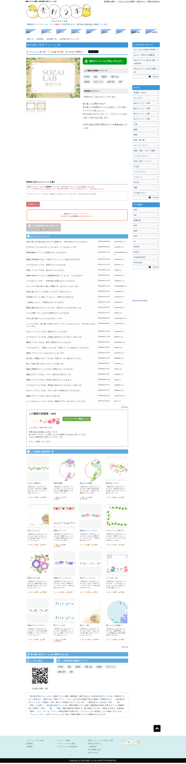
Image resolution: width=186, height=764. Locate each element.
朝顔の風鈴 (58, 484)
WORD (136, 247)
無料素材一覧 (52, 39)
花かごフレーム (33, 532)
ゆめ (53, 415)
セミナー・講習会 (63, 742)
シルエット (138, 177)
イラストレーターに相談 (66, 745)
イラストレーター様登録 (126, 1)
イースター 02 (111, 579)
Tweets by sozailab (139, 301)
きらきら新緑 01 (34, 484)
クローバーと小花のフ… (116, 532)
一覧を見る (124, 408)
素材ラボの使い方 (154, 1)
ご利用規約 (92, 748)
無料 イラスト (59, 700)
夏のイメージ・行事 (142, 108)
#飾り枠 (110, 82)
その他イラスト (140, 193)
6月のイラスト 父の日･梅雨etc (145, 70)
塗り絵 (136, 182)
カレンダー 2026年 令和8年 (145, 50)
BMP (136, 231)
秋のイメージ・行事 (142, 114)
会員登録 (48, 187)
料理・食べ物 (139, 140)
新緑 (32, 706)
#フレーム (98, 82)
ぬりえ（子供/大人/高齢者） (145, 55)
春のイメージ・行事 (142, 103)
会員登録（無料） (110, 1)
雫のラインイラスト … (89, 579)
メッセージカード (141, 156)
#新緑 (104, 77)
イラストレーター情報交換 (67, 748)
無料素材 (40, 39)
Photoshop (138, 262)
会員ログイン (141, 1)
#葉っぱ (114, 77)
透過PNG (137, 220)
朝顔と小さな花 (33, 579)
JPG (135, 210)
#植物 (86, 82)
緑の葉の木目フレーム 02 (40, 697)
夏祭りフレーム (60, 532)
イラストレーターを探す (35, 742)
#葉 (95, 77)
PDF (135, 236)
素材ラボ (30, 39)
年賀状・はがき (140, 92)
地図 (135, 187)
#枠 (120, 82)
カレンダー (138, 98)
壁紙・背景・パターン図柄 (144, 151)
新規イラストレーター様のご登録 (100, 742)
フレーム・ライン (50, 713)
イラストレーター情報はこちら (76, 420)
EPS (135, 225)
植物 (135, 129)
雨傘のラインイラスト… (37, 627)
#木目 (86, 77)
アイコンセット (140, 172)
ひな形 (136, 166)
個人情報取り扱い (94, 751)
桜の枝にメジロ (112, 484)
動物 (135, 135)
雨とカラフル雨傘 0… (115, 627)
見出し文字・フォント (143, 161)
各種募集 (29, 748)
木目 (110, 703)
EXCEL (137, 252)
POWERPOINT (140, 257)
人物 (135, 124)
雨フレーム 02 (59, 627)
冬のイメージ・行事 (142, 119)
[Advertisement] (128, 8)
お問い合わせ (93, 754)
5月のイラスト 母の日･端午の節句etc (145, 61)
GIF (135, 215)
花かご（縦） (85, 627)
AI (134, 241)
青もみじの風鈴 (86, 484)
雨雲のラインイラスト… (89, 532)
